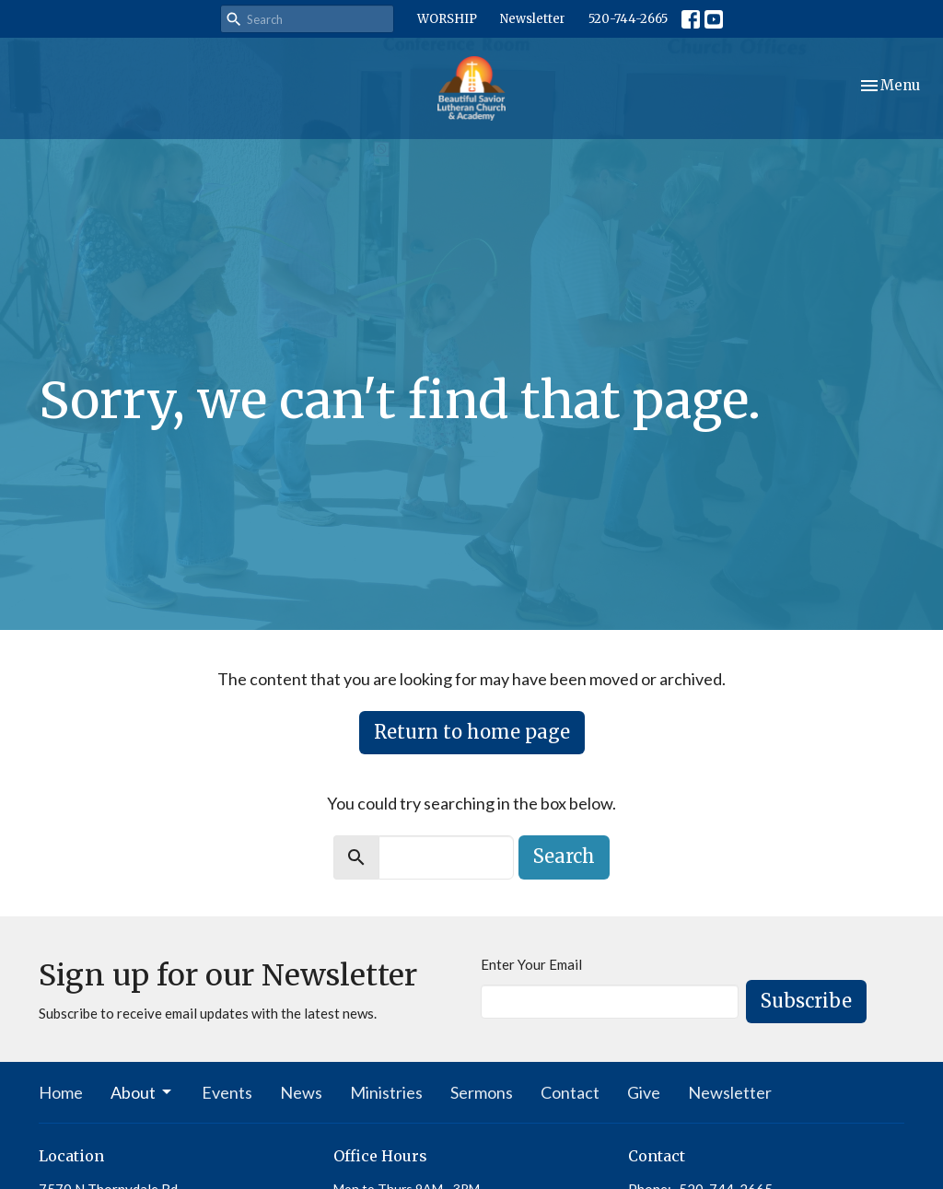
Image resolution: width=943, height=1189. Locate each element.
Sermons (481, 1092)
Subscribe (806, 1000)
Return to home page (472, 731)
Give (643, 1092)
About (142, 1092)
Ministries (386, 1092)
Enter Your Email (531, 964)
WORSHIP (447, 19)
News (301, 1092)
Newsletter (532, 19)
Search (564, 856)
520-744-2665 (628, 19)
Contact (570, 1092)
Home (61, 1092)
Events (227, 1092)
